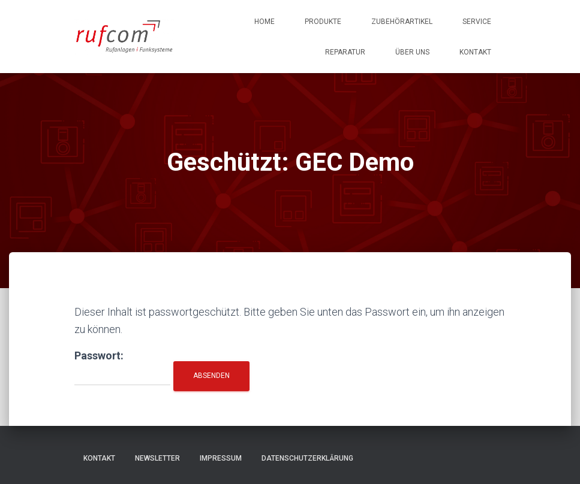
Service (476, 21)
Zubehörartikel (401, 21)
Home (264, 21)
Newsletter (157, 458)
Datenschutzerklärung (307, 458)
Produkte (323, 21)
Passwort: (122, 367)
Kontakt (475, 52)
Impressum (221, 458)
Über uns (412, 52)
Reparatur (345, 52)
